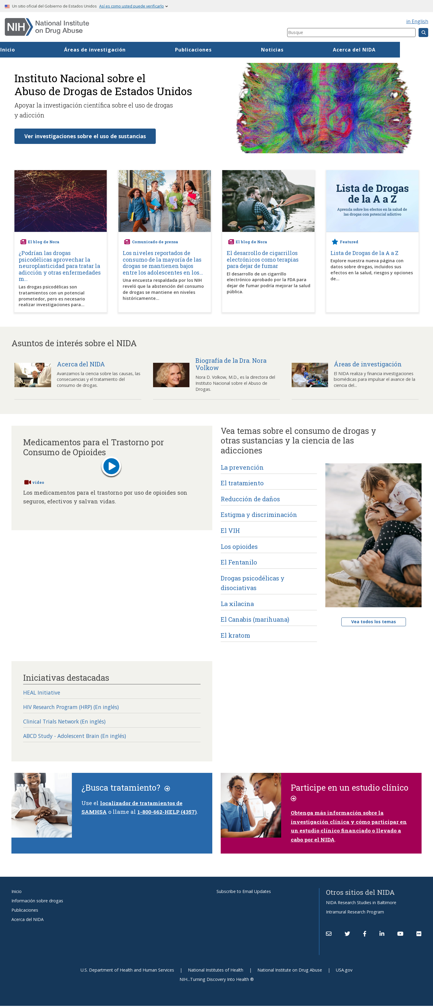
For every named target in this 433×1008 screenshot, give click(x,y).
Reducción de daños (250, 499)
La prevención (242, 467)
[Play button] (111, 467)
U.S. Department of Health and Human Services (127, 972)
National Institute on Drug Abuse (289, 972)
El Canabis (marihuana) (255, 620)
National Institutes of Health (215, 972)
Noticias (305, 49)
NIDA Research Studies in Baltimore (361, 904)
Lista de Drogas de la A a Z (364, 253)
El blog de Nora (43, 242)
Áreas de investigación (128, 49)
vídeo (38, 482)
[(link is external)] (347, 936)
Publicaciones (226, 49)
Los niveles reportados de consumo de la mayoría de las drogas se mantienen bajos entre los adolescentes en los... (163, 263)
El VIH (230, 531)
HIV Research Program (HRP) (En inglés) (76, 708)
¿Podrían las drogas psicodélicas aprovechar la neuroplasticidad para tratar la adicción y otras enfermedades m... (60, 266)
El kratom (235, 635)
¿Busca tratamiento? (126, 789)
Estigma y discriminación (259, 515)
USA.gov (344, 972)
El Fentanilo (239, 562)
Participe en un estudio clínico (350, 794)
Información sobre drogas (37, 903)
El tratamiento (242, 483)
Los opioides (239, 547)
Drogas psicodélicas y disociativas (252, 583)
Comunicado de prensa (155, 242)
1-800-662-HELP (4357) (169, 813)
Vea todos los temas (373, 622)
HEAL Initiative (42, 693)
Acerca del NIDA (27, 921)
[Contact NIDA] (328, 936)
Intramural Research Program (355, 914)
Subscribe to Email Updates (243, 893)
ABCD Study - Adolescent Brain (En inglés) (78, 738)
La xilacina (237, 604)
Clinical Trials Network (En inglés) (67, 723)
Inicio (40, 49)
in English (417, 21)
